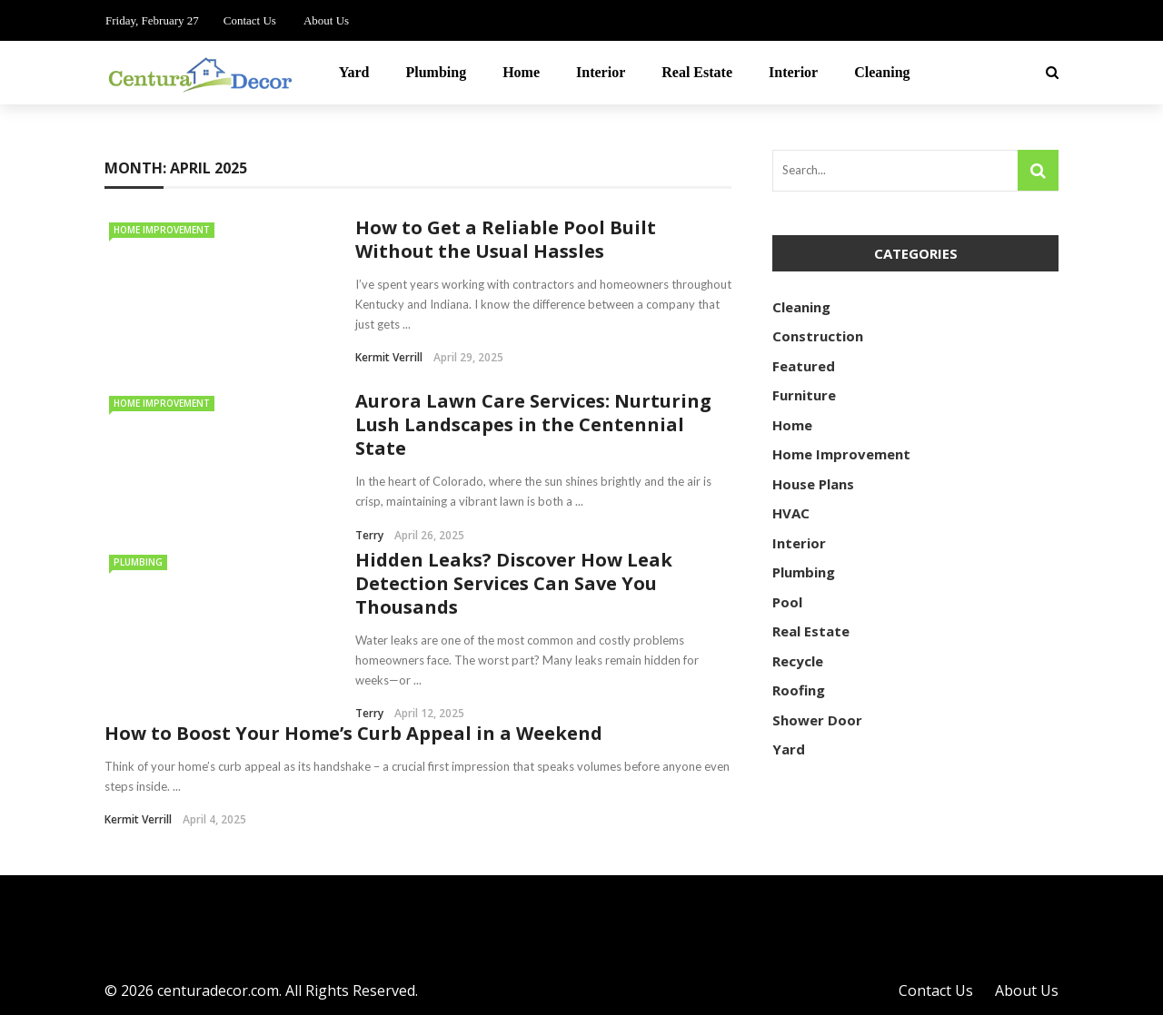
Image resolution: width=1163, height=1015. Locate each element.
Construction (817, 336)
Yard (354, 72)
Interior (600, 72)
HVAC (791, 513)
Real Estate (696, 72)
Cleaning (882, 72)
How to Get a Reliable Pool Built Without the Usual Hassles (505, 239)
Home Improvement (162, 229)
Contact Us (250, 20)
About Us (326, 20)
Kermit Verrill (388, 357)
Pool (787, 602)
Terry (369, 535)
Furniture (804, 395)
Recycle (797, 661)
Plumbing (435, 72)
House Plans (813, 484)
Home (521, 72)
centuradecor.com (218, 990)
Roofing (798, 690)
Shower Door (817, 720)
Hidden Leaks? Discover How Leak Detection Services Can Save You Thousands (513, 583)
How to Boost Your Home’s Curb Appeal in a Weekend (353, 733)
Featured (803, 366)
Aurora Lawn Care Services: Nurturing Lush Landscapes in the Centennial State (533, 424)
